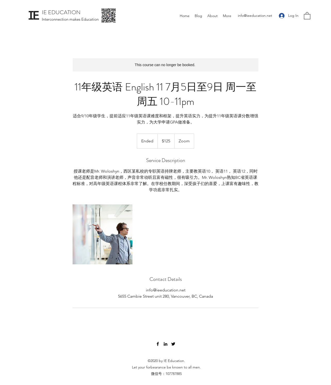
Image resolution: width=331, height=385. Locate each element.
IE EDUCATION (61, 12)
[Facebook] (157, 343)
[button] (307, 15)
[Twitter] (173, 343)
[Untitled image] (102, 234)
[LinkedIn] (165, 343)
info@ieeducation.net (255, 15)
